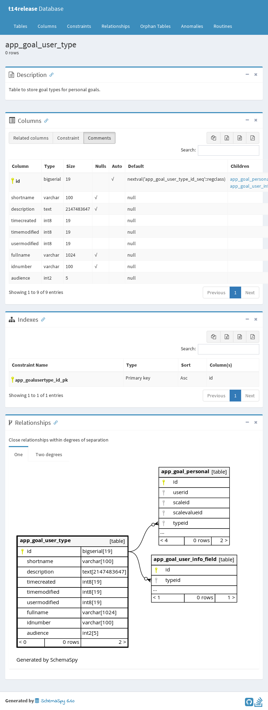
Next (250, 292)
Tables (23, 25)
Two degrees (49, 454)
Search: (220, 150)
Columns (47, 26)
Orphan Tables (155, 26)
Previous (216, 292)
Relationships (116, 26)
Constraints (79, 26)
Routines (223, 26)
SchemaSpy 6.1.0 (54, 701)
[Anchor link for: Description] (50, 74)
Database (36, 9)
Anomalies (192, 26)
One (18, 454)
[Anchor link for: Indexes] (41, 319)
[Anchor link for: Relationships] (54, 422)
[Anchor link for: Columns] (45, 120)
